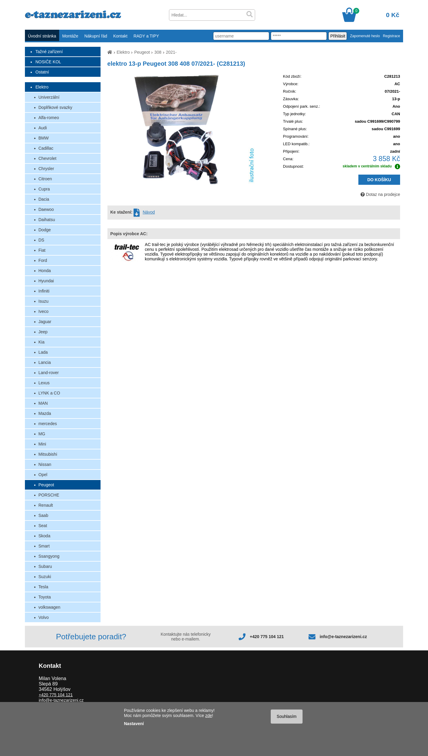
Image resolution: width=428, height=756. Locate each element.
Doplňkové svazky (55, 107)
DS (41, 240)
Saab (43, 515)
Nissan (44, 464)
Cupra (44, 189)
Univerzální (48, 97)
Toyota (44, 597)
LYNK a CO (49, 393)
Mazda (44, 413)
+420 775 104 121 (267, 636)
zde (208, 715)
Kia (41, 342)
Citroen (45, 178)
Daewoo (46, 209)
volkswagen (49, 607)
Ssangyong (48, 556)
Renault (45, 505)
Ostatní (42, 72)
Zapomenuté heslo (365, 36)
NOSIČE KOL (48, 61)
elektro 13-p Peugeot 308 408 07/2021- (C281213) (176, 63)
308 (157, 52)
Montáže (70, 36)
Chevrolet (47, 158)
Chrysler (46, 168)
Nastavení (134, 723)
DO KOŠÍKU (379, 179)
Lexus (44, 382)
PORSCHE (48, 495)
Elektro (42, 87)
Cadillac (45, 148)
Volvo (43, 617)
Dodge (44, 229)
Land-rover (48, 372)
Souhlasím (287, 716)
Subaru (45, 566)
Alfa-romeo (48, 117)
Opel (42, 474)
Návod (149, 212)
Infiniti (44, 291)
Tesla (43, 586)
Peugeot (46, 484)
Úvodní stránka (42, 36)
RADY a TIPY (146, 36)
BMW (43, 138)
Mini (42, 444)
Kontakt (120, 36)
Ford (42, 260)
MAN (43, 403)
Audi (42, 127)
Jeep (42, 331)
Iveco (43, 311)
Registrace (391, 36)
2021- (171, 52)
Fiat (41, 250)
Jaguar (44, 321)
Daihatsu (46, 219)
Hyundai (46, 280)
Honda (44, 270)
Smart (44, 546)
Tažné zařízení (49, 51)
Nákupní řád (95, 36)
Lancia (44, 362)
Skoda (44, 535)
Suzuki (44, 576)
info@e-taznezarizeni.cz (343, 636)
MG (41, 433)
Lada (43, 352)
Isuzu (43, 301)
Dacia (43, 199)
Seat (42, 525)
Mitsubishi (47, 454)
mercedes (47, 423)
